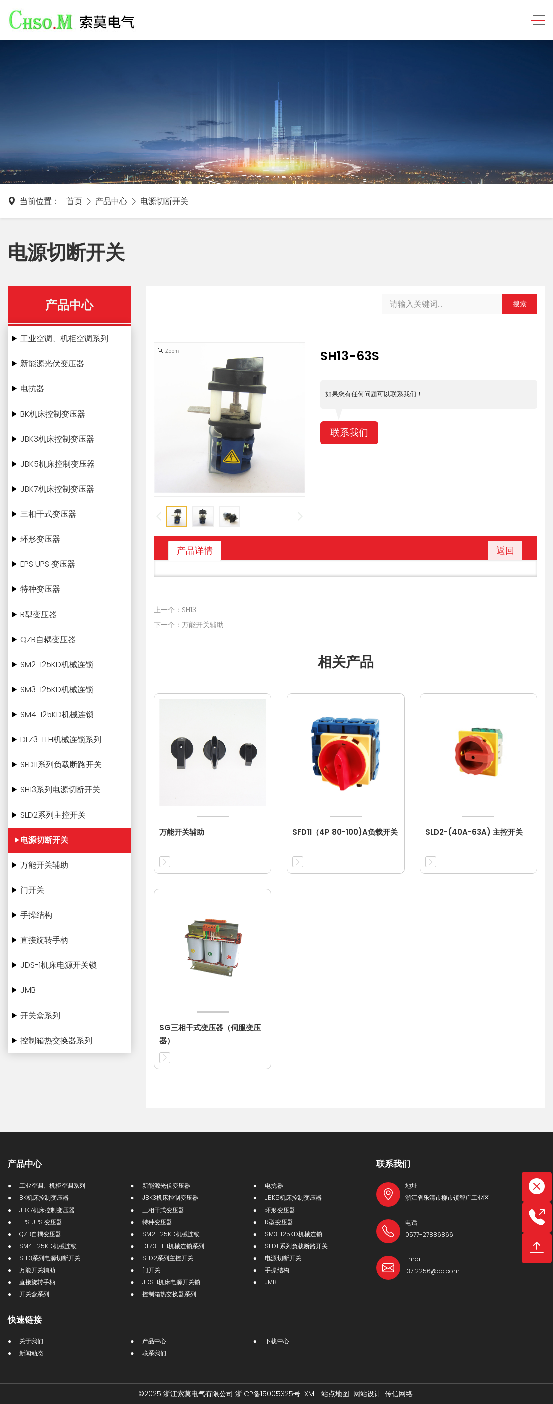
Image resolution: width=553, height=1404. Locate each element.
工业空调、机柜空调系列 (64, 338)
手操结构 (36, 915)
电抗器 (32, 388)
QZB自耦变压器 (48, 639)
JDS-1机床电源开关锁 (58, 965)
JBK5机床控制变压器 (57, 464)
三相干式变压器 (48, 514)
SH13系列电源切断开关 (60, 789)
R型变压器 (38, 614)
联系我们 (350, 433)
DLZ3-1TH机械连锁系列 (60, 739)
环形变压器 (40, 539)
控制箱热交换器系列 (56, 1040)
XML (310, 1394)
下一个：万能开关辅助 (189, 625)
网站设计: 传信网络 (383, 1394)
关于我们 (31, 1341)
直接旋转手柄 (44, 940)
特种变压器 (40, 589)
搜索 (520, 304)
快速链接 (25, 1320)
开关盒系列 (40, 1015)
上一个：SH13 (175, 610)
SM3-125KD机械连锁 (56, 689)
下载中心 (277, 1341)
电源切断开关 (164, 201)
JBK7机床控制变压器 (57, 489)
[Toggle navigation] (534, 20)
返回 (505, 550)
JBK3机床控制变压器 (57, 439)
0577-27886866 (429, 1234)
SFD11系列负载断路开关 (61, 764)
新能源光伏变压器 (52, 363)
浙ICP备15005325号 (267, 1394)
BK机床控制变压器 (52, 414)
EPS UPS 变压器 (47, 564)
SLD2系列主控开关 (53, 815)
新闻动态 (31, 1353)
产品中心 (111, 201)
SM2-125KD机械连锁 (56, 664)
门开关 (32, 890)
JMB (28, 990)
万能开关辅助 (44, 865)
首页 (74, 201)
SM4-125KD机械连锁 (57, 714)
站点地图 (335, 1394)
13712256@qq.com (432, 1271)
